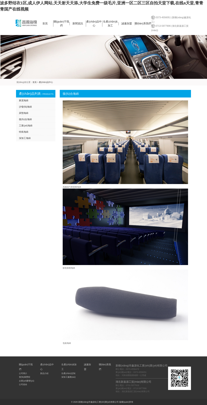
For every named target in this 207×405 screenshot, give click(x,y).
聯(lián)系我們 (143, 23)
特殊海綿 (23, 132)
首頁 (45, 23)
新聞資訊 (77, 23)
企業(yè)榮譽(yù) (26, 381)
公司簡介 (23, 373)
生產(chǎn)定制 (68, 373)
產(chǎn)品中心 (46, 82)
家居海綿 (23, 100)
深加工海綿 (25, 138)
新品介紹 (44, 373)
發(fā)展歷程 (24, 377)
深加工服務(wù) (68, 377)
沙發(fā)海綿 (25, 107)
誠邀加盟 (126, 23)
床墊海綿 (23, 113)
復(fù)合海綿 (25, 119)
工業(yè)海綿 (25, 125)
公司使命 (23, 384)
